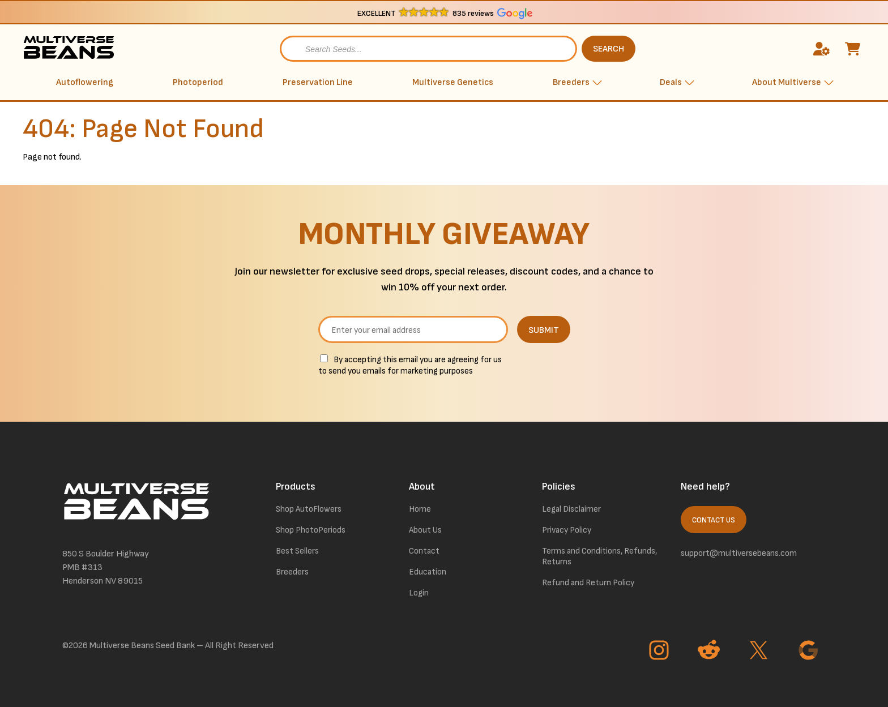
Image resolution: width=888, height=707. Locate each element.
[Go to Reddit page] (710, 651)
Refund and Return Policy (588, 582)
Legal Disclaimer (571, 509)
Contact (424, 551)
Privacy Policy (566, 530)
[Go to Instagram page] (660, 651)
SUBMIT (543, 330)
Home (420, 509)
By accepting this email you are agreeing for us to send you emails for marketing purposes (410, 365)
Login (419, 593)
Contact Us (713, 520)
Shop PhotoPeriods (310, 530)
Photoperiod (198, 82)
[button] (444, 12)
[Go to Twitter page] (760, 651)
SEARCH (608, 49)
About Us (425, 530)
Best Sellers (297, 551)
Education (427, 572)
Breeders (292, 572)
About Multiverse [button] (786, 82)
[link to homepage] (71, 49)
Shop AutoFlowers (308, 509)
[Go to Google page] (809, 651)
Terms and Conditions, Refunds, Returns (599, 556)
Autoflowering (84, 82)
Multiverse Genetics (452, 82)
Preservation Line (318, 82)
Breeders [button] (571, 82)
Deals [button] (671, 82)
